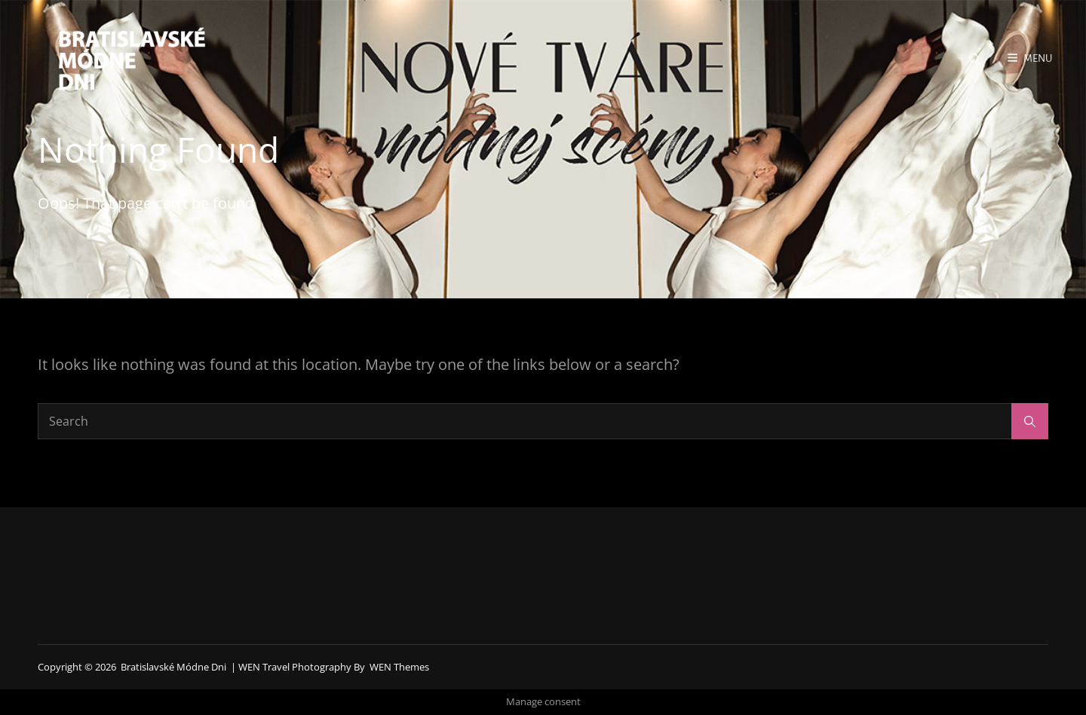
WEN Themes (399, 667)
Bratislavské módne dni (173, 667)
